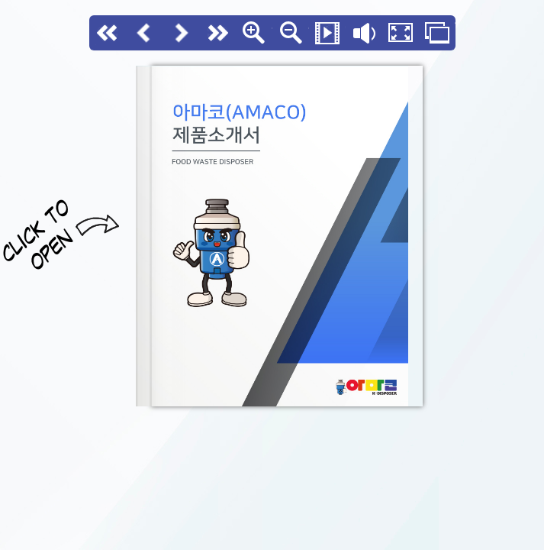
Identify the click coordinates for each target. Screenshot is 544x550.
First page (107, 32)
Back (144, 32)
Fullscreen (400, 32)
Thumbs (437, 32)
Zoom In (254, 32)
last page (217, 32)
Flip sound (364, 32)
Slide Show (327, 32)
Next (181, 32)
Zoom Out (290, 32)
